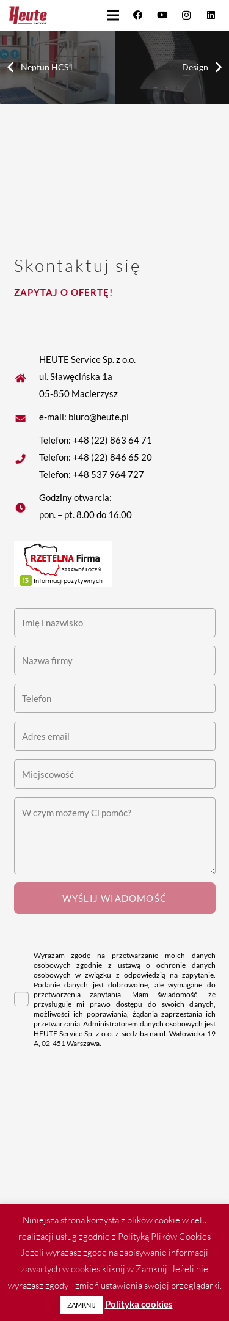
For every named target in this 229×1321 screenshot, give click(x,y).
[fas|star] (26, 417)
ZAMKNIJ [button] (81, 1305)
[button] (113, 15)
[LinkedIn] (211, 15)
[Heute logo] (28, 15)
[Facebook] (137, 15)
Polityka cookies (139, 1303)
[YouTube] (162, 15)
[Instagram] (186, 15)
